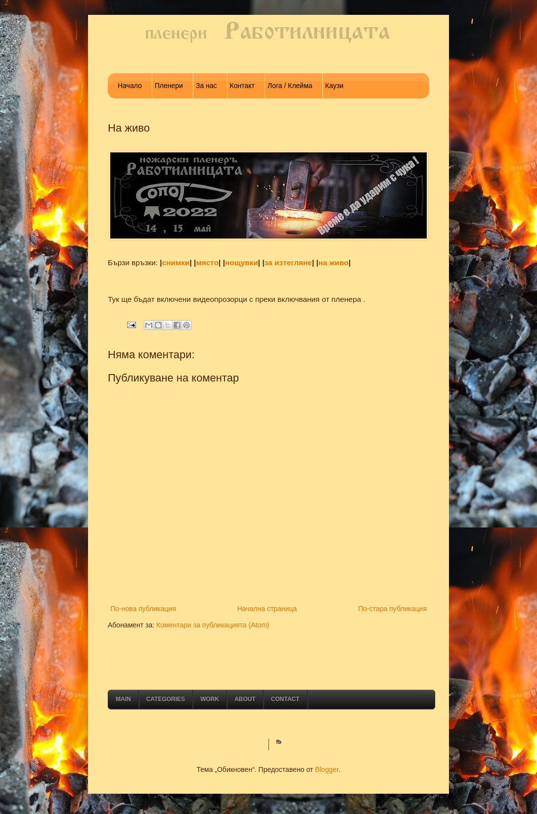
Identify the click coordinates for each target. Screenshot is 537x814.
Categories (165, 699)
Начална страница (267, 609)
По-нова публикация (143, 609)
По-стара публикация (392, 609)
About (245, 699)
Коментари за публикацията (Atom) (212, 625)
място (207, 262)
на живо (333, 262)
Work (209, 699)
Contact (285, 699)
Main (123, 699)
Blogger (326, 769)
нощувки (241, 262)
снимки (176, 262)
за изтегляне (288, 262)
